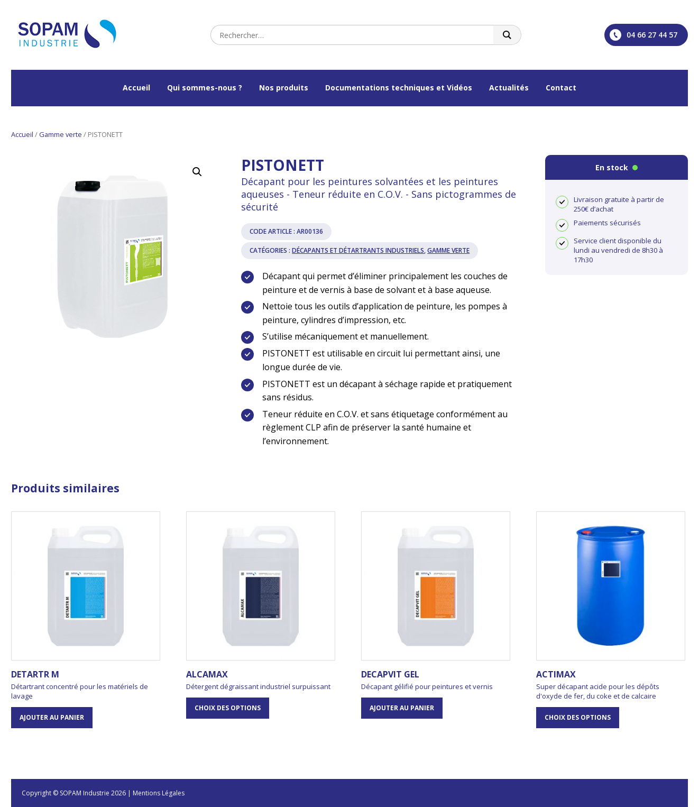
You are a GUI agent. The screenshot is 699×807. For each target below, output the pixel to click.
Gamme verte (60, 134)
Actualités (509, 87)
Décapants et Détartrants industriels (358, 250)
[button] (197, 171)
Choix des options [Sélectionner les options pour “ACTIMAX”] (578, 717)
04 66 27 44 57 (643, 35)
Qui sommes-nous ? (204, 87)
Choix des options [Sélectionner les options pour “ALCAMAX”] (228, 707)
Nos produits (283, 87)
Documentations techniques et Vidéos (398, 87)
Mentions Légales (159, 792)
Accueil (136, 87)
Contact (561, 87)
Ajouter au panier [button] (52, 717)
